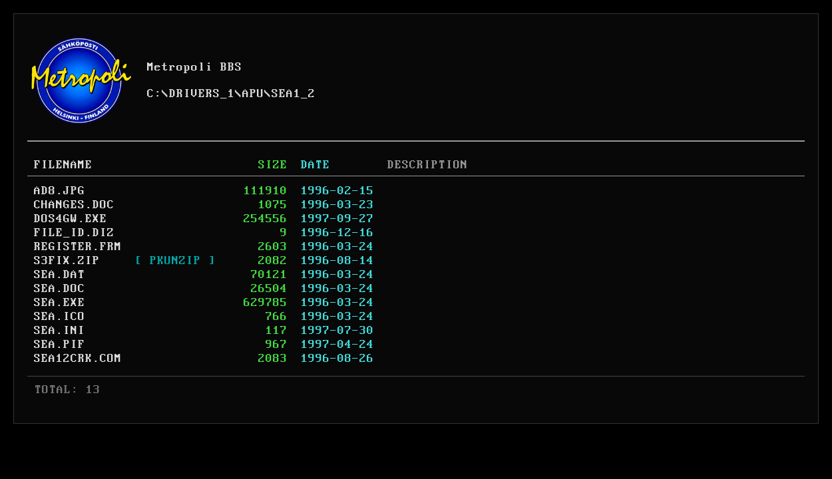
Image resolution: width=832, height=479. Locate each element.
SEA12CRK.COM (78, 358)
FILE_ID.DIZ (74, 233)
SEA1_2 (293, 93)
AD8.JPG (59, 191)
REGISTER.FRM (78, 246)
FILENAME (63, 165)
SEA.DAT (59, 274)
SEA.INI (59, 330)
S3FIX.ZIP (67, 260)
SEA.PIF (59, 344)
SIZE (273, 165)
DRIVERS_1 (202, 93)
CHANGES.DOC (74, 205)
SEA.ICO (59, 316)
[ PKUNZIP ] (175, 260)
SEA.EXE (59, 302)
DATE (315, 165)
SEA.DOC (59, 288)
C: (154, 93)
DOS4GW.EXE (70, 219)
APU (253, 93)
